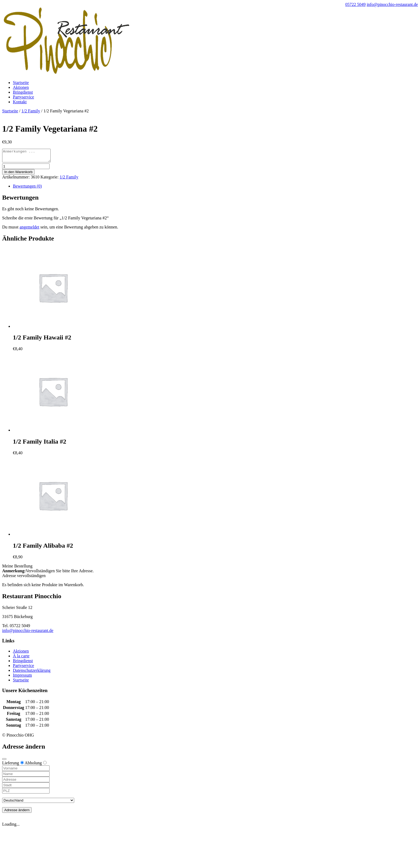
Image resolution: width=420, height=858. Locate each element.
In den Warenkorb (18, 174)
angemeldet (29, 229)
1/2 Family (30, 111)
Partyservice (23, 97)
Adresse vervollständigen (24, 578)
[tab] (215, 188)
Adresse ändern (16, 812)
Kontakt (20, 102)
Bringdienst (23, 92)
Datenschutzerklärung (31, 672)
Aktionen (21, 87)
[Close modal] (4, 761)
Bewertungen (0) (27, 188)
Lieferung (13, 765)
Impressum (22, 677)
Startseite (21, 82)
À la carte (21, 658)
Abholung (36, 765)
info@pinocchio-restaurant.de (27, 633)
